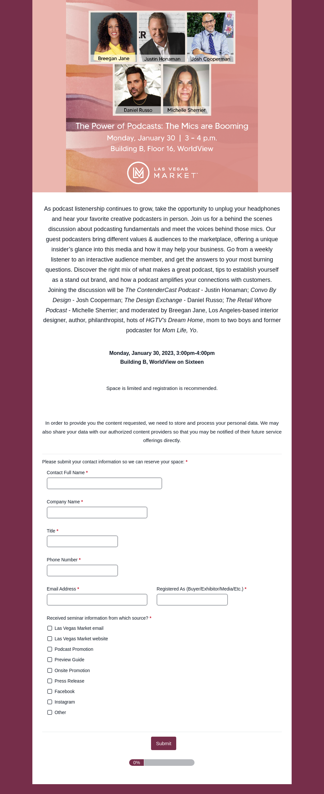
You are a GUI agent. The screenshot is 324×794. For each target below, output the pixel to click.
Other (60, 712)
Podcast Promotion (74, 649)
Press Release (69, 681)
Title (53, 530)
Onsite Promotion (72, 670)
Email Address (63, 588)
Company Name (65, 501)
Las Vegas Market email (79, 628)
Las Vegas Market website (81, 638)
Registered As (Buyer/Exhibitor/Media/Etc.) (202, 589)
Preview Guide (69, 659)
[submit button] (163, 743)
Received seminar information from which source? (100, 618)
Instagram (65, 702)
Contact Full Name (68, 472)
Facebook (65, 691)
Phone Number (64, 560)
